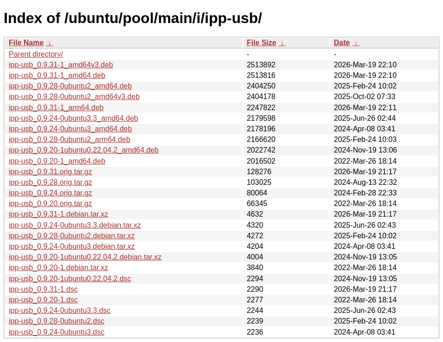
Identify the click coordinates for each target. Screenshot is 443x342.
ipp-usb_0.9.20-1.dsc (43, 300)
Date (342, 43)
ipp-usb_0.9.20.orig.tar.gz (50, 203)
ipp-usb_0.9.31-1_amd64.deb (57, 75)
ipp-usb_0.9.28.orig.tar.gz (50, 182)
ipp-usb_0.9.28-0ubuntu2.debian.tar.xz (72, 236)
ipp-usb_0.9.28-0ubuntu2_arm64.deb (69, 139)
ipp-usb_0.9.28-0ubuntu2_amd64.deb (70, 86)
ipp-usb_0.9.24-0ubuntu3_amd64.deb (70, 129)
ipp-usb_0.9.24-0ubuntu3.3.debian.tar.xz (75, 225)
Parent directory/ (36, 54)
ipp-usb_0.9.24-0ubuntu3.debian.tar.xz (72, 246)
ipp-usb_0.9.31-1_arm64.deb (56, 108)
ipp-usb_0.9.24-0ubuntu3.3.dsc (60, 310)
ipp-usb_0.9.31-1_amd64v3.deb (61, 65)
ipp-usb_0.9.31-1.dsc (43, 289)
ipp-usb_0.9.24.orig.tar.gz (50, 193)
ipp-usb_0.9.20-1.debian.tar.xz (58, 267)
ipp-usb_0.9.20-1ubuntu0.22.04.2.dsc (70, 279)
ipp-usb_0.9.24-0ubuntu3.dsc (56, 332)
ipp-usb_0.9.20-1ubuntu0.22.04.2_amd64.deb (84, 150)
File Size (261, 43)
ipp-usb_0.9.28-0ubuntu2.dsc (56, 321)
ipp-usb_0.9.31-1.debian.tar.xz (58, 214)
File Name (26, 43)
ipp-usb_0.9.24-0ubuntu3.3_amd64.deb (73, 118)
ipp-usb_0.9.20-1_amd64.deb (57, 161)
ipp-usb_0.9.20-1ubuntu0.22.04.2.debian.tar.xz (85, 257)
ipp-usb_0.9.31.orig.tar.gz (50, 172)
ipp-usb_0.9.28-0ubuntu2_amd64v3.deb (74, 96)
